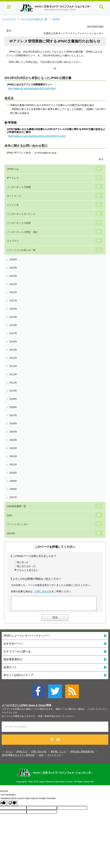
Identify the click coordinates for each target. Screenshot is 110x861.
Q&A (9, 515)
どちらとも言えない (27, 570)
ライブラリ (13, 241)
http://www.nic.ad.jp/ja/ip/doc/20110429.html (32, 88)
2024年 (13, 276)
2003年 (13, 448)
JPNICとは (13, 169)
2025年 (13, 267)
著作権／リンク (58, 754)
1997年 (13, 497)
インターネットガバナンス (21, 214)
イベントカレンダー (17, 524)
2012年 (13, 374)
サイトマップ (14, 196)
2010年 (13, 390)
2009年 (13, 399)
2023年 (13, 284)
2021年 (13, 300)
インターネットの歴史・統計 (22, 232)
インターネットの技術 (19, 223)
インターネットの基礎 (19, 187)
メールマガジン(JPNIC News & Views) (24, 707)
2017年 (13, 333)
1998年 (13, 489)
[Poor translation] (12, 805)
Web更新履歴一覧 (16, 506)
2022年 (13, 292)
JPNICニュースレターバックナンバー (55, 638)
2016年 (13, 341)
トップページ (9, 19)
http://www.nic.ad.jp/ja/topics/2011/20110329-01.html (36, 136)
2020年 (13, 308)
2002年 (13, 456)
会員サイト (55, 669)
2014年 (13, 357)
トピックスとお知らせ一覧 (34, 19)
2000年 (13, 472)
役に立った (23, 562)
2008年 (13, 407)
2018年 (13, 325)
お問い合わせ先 (43, 591)
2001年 (13, 464)
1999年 (13, 481)
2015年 (13, 349)
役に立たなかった (26, 566)
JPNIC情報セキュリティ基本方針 (18, 757)
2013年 (13, 366)
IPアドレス (13, 178)
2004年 (13, 440)
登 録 (55, 742)
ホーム (9, 754)
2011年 (56, 19)
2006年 (13, 423)
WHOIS (11, 533)
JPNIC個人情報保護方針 (82, 754)
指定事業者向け (55, 662)
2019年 (13, 317)
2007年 (13, 415)
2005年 (13, 431)
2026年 (13, 259)
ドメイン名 (13, 204)
